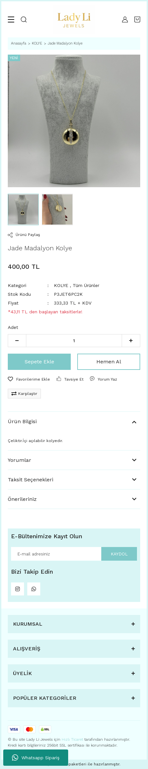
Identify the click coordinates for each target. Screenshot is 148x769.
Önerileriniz (22, 499)
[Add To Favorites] (29, 379)
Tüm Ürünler (86, 285)
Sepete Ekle (39, 361)
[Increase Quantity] (131, 340)
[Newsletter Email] (74, 554)
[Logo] (74, 19)
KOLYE (61, 285)
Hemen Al (108, 361)
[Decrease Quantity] (17, 340)
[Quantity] (74, 340)
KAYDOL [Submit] (119, 554)
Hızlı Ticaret (73, 739)
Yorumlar (19, 460)
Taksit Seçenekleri (30, 479)
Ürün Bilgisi (22, 421)
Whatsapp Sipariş (35, 757)
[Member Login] (125, 19)
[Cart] (137, 19)
